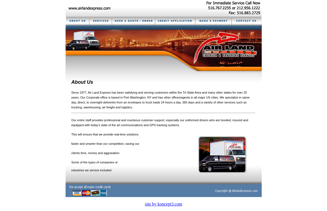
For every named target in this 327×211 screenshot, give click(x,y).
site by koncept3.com (163, 204)
